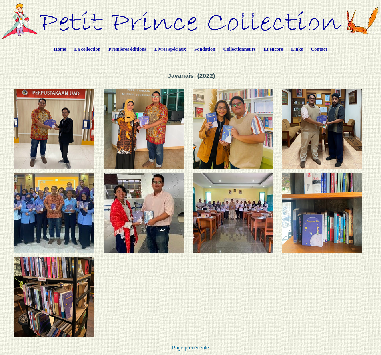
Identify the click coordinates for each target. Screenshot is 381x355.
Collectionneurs (239, 49)
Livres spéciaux (170, 49)
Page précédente (190, 348)
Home (60, 49)
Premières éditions (127, 49)
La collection (87, 49)
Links (297, 49)
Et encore (273, 49)
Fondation (204, 49)
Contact (319, 49)
